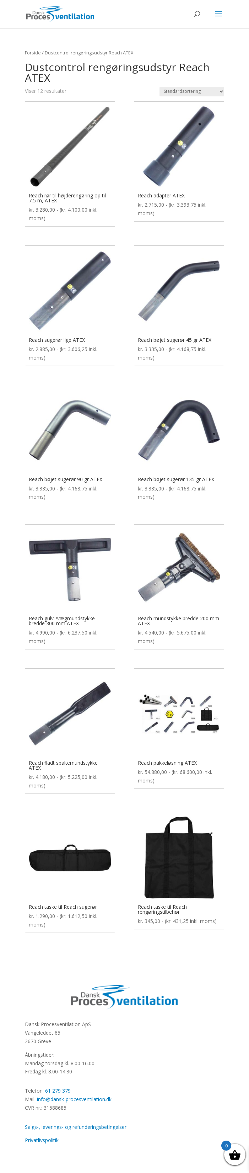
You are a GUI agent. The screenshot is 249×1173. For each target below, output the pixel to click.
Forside (33, 52)
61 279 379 (58, 1090)
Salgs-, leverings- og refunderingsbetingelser (75, 1127)
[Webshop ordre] (191, 91)
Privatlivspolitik (42, 1140)
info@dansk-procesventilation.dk (74, 1099)
